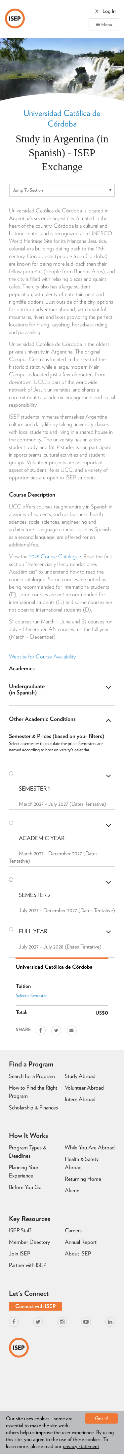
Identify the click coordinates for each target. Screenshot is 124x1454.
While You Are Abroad (90, 1147)
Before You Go (25, 1187)
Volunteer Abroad (84, 1087)
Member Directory (29, 1242)
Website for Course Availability (42, 656)
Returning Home (83, 1178)
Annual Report (81, 1242)
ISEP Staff (20, 1230)
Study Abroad (80, 1076)
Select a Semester (31, 995)
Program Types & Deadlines (27, 1151)
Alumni (72, 1190)
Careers (73, 1230)
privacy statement (81, 1446)
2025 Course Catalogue (55, 556)
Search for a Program (32, 1076)
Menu (104, 24)
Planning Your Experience (23, 1171)
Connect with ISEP (35, 1306)
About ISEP (78, 1253)
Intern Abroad (80, 1099)
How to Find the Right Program (33, 1091)
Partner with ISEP (27, 1265)
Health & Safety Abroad (82, 1163)
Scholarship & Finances (33, 1107)
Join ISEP (19, 1253)
